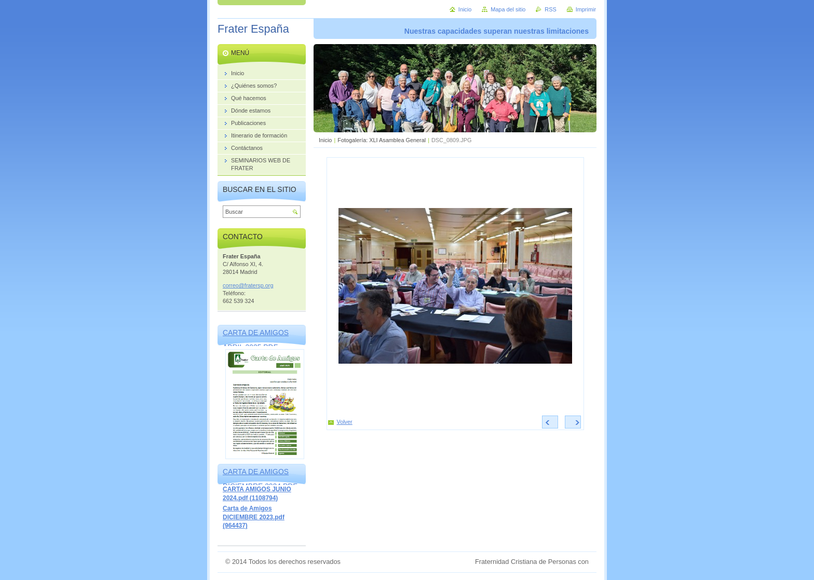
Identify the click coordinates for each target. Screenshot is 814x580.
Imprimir (586, 9)
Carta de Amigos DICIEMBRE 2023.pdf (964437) (253, 517)
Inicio (325, 140)
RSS (550, 9)
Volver (344, 422)
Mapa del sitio (508, 9)
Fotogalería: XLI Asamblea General (381, 140)
